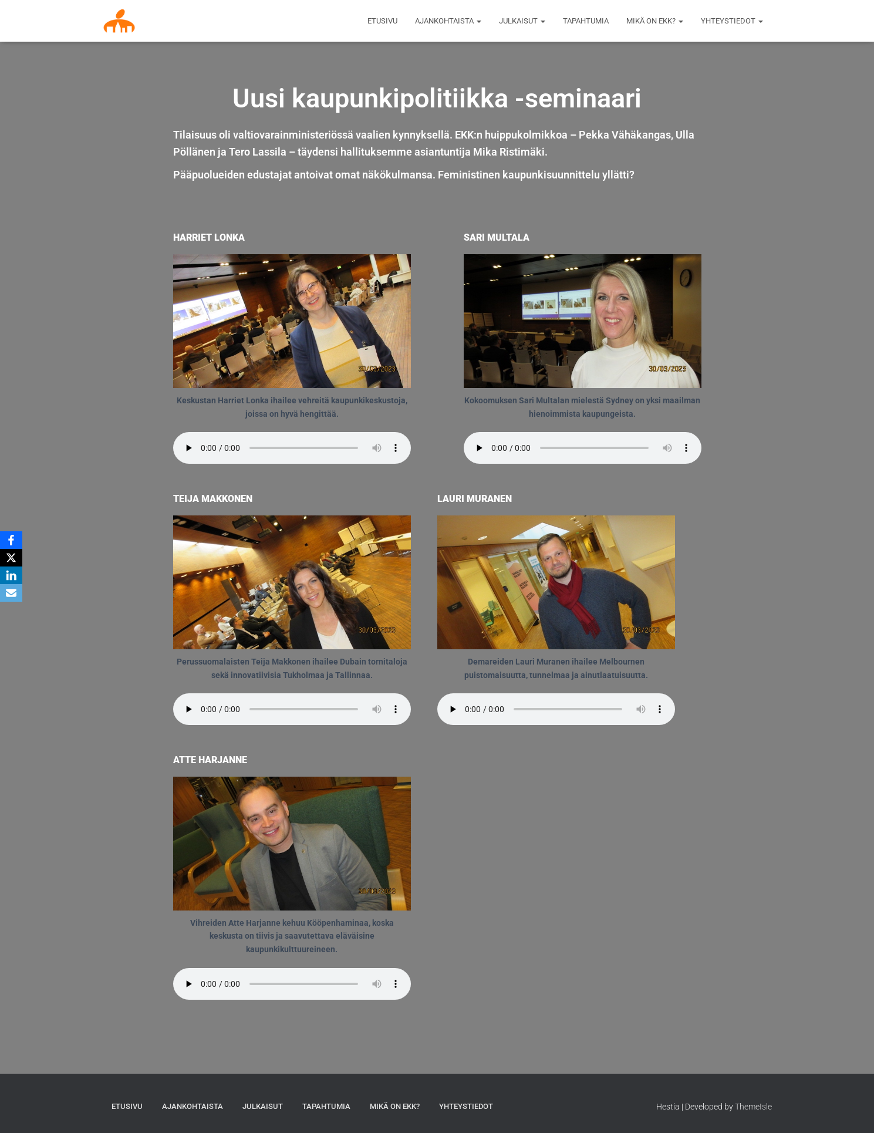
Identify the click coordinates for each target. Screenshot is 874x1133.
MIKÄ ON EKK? (654, 20)
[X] (11, 557)
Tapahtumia (586, 20)
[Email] (11, 593)
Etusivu (382, 20)
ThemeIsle (753, 1106)
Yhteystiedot (732, 20)
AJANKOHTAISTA (448, 20)
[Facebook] (11, 540)
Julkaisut (522, 20)
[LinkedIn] (11, 575)
